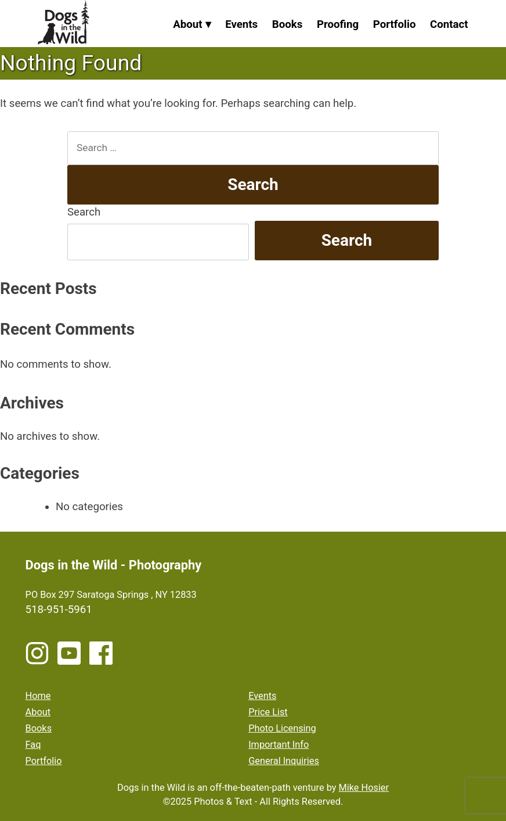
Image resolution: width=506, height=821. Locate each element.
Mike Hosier (364, 787)
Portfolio (394, 24)
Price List (268, 712)
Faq (33, 744)
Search (83, 212)
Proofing (338, 24)
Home (38, 695)
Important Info (278, 744)
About (187, 24)
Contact (449, 24)
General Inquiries (283, 760)
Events (241, 24)
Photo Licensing (282, 728)
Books (287, 24)
